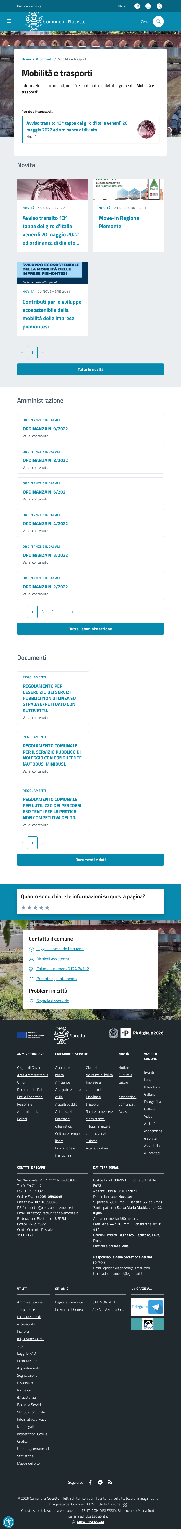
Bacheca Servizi (29, 1404)
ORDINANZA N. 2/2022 (45, 586)
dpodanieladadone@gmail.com (126, 1268)
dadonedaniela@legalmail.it (121, 1273)
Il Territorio (152, 1087)
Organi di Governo (30, 1067)
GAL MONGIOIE (104, 1302)
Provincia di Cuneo (69, 1309)
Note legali (25, 1426)
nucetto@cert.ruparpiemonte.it (50, 1207)
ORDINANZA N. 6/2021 (45, 491)
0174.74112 (32, 1185)
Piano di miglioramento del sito (30, 1339)
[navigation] (9, 21)
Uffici (21, 1082)
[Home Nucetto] (57, 21)
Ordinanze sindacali (41, 420)
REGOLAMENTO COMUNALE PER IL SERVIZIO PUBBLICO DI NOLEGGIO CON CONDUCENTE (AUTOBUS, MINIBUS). (52, 754)
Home (26, 59)
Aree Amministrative (32, 1075)
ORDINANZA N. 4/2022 (45, 523)
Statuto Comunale (31, 1412)
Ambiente (62, 1082)
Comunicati (127, 1104)
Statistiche (25, 1456)
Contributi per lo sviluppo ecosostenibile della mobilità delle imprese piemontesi (52, 314)
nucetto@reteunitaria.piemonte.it (52, 1213)
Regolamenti (34, 677)
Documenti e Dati (30, 1089)
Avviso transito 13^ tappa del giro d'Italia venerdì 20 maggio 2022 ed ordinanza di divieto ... (76, 126)
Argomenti (44, 59)
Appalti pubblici (66, 1104)
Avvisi (123, 1111)
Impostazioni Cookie (32, 1434)
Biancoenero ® (129, 1510)
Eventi (149, 1072)
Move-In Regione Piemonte (119, 222)
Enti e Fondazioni (30, 1097)
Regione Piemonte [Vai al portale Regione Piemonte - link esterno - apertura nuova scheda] (29, 6)
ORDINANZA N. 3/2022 (45, 555)
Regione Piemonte (69, 1302)
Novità (29, 207)
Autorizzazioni (65, 1111)
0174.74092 (33, 1191)
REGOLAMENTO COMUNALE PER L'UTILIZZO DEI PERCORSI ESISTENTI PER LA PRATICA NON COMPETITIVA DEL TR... (52, 808)
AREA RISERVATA (87, 1521)
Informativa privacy (31, 1419)
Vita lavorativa (97, 1148)
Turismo (91, 1141)
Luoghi (149, 1079)
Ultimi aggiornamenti (33, 1448)
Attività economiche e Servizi (153, 1131)
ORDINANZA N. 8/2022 (45, 460)
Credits (22, 1441)
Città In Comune (108, 1504)
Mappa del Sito (28, 1463)
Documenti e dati (90, 860)
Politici (22, 1119)
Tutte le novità (90, 369)
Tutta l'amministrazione (90, 629)
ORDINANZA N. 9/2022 (45, 428)
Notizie (124, 1067)
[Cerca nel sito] (158, 21)
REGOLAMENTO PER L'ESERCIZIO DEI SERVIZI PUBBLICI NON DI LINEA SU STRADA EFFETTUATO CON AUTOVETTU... (49, 698)
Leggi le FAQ (26, 1353)
